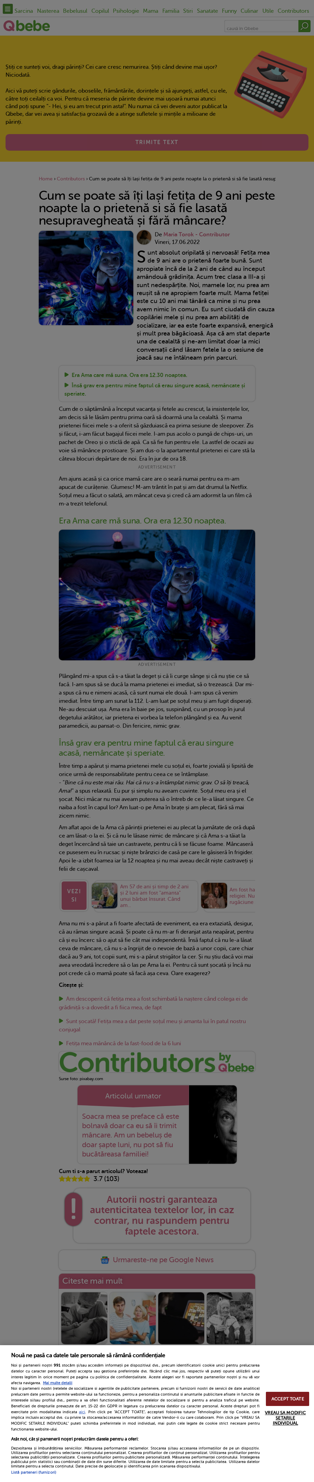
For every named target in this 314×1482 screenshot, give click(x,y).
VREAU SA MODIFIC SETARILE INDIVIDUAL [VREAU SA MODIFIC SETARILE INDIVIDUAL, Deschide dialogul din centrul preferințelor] (285, 1418)
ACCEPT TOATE (287, 1398)
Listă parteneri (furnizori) (33, 1472)
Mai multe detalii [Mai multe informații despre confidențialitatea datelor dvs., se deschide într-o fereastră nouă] (57, 1383)
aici (82, 1411)
